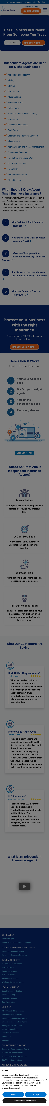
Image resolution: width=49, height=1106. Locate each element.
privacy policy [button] (32, 1078)
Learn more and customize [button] (24, 1101)
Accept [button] (36, 1094)
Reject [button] (13, 1094)
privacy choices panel (11, 1088)
